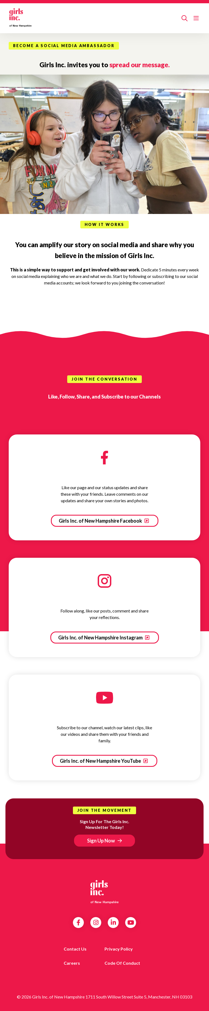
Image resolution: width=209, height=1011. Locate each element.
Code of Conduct (122, 963)
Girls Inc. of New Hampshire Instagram (100, 638)
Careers (72, 963)
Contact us (75, 948)
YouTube (131, 922)
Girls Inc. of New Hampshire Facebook (101, 521)
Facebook (78, 922)
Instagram (96, 922)
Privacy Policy (118, 948)
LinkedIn (113, 922)
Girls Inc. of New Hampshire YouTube (101, 761)
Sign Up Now (101, 841)
